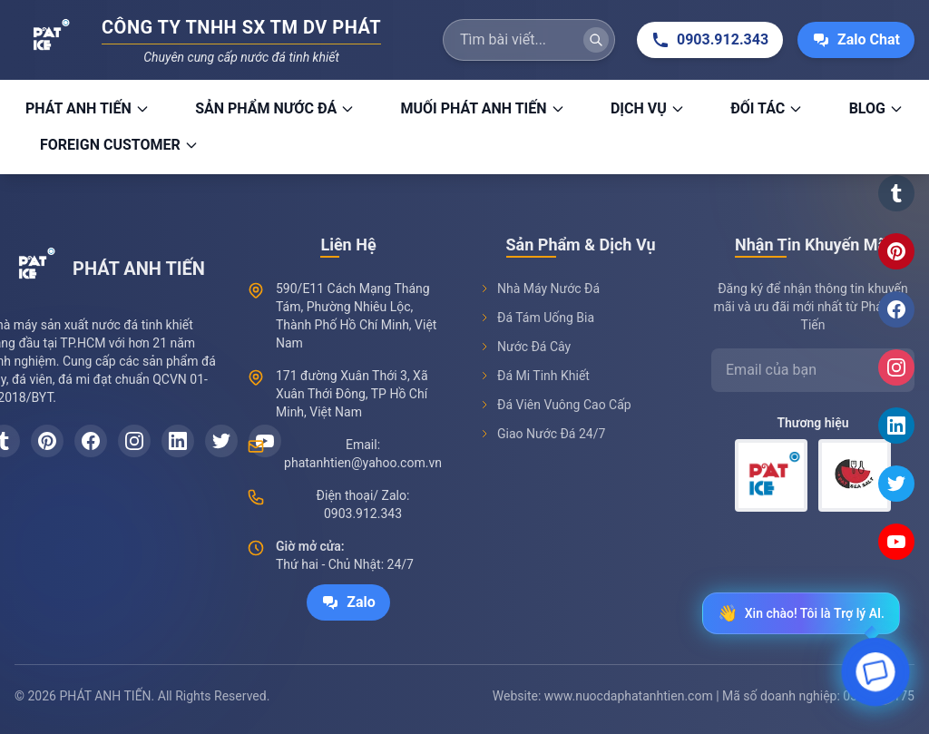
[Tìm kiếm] (596, 40)
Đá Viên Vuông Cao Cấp (555, 404)
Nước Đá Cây (525, 346)
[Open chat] (875, 677)
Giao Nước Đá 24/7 (542, 433)
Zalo (348, 602)
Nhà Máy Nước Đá (539, 288)
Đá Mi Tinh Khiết (534, 375)
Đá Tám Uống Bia (536, 317)
